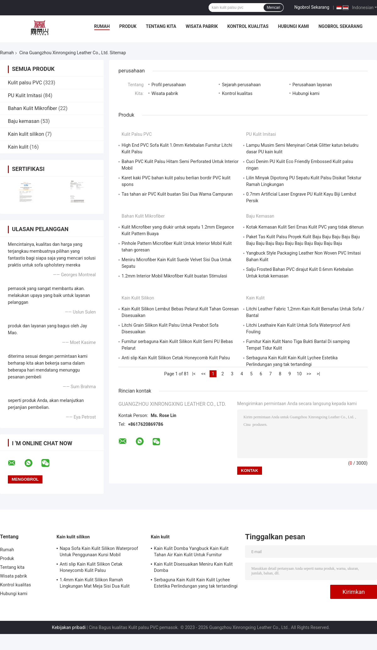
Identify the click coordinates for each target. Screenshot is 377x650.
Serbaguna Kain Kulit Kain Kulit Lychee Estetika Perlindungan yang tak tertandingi (196, 583)
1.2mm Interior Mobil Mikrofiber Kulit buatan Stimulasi (174, 275)
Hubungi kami (293, 26)
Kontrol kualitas (248, 26)
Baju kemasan (23, 121)
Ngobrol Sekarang (311, 7)
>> (309, 373)
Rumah (102, 26)
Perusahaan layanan (312, 84)
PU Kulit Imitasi (25, 95)
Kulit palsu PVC (25, 83)
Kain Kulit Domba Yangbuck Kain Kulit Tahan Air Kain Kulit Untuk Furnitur (191, 551)
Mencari (273, 7)
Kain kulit (18, 147)
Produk (127, 26)
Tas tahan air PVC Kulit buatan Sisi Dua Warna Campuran (177, 194)
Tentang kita (161, 26)
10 (299, 373)
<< (203, 373)
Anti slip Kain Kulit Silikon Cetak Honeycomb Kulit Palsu (176, 357)
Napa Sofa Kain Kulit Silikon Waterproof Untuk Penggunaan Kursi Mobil (99, 551)
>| (318, 373)
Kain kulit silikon (26, 134)
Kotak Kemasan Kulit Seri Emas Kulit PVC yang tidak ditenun (305, 227)
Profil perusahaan (168, 84)
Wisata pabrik (202, 26)
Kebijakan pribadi (68, 627)
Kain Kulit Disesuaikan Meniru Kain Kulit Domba (193, 567)
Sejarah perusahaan (241, 84)
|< (194, 373)
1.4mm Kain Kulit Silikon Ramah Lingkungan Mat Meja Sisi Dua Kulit (95, 583)
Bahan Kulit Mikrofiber (32, 108)
